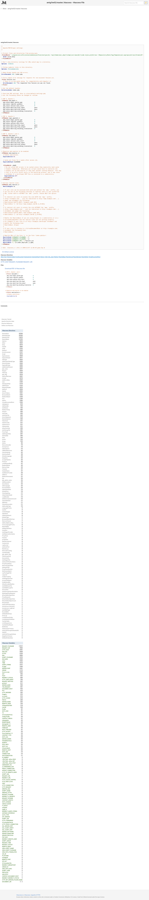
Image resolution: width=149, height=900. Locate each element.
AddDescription (12, 482)
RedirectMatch (12, 396)
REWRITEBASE (12, 722)
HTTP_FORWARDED (12, 820)
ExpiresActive (28, 257)
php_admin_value (12, 480)
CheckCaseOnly (12, 556)
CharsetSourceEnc (12, 504)
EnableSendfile (12, 582)
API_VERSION (12, 817)
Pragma (12, 694)
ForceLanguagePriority (12, 524)
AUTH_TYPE (12, 815)
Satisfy (12, 391)
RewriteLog (12, 549)
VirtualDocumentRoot (94, 257)
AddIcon (12, 474)
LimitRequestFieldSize (12, 619)
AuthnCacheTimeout (12, 628)
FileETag (12, 372)
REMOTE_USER (12, 726)
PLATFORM (12, 856)
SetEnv (12, 400)
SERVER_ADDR (12, 685)
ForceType (12, 432)
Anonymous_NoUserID (12, 606)
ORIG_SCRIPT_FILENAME (12, 850)
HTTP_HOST (5, 262)
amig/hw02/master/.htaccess (17, 8)
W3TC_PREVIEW (12, 729)
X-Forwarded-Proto (12, 715)
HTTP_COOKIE (12, 698)
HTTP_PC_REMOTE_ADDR (12, 772)
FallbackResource (12, 450)
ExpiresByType (12, 365)
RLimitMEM (12, 612)
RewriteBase (62, 257)
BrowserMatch (12, 395)
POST (12, 676)
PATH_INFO (12, 744)
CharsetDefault (12, 500)
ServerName (12, 484)
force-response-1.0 (12, 733)
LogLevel (12, 575)
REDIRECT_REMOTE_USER (12, 839)
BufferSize (12, 627)
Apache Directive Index (8, 321)
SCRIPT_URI (12, 818)
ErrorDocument (19, 257)
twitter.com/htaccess (7, 325)
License (11, 252)
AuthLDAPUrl (12, 547)
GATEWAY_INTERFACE (12, 813)
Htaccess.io (19, 895)
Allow (4, 8)
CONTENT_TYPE (12, 735)
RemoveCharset (12, 521)
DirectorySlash (12, 454)
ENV (12, 655)
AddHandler (12, 406)
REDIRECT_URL (12, 778)
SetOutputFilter (12, 384)
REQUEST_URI (27, 262)
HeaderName (12, 471)
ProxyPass (12, 536)
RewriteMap (12, 526)
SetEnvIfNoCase (12, 376)
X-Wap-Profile (12, 716)
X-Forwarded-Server (12, 822)
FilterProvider (12, 422)
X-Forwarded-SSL (12, 863)
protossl (12, 683)
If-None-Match (12, 748)
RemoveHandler (12, 445)
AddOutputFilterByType (12, 361)
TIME (12, 663)
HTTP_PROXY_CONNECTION (12, 824)
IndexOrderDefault (12, 495)
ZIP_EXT (12, 861)
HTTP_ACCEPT (12, 731)
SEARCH (12, 742)
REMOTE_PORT (12, 859)
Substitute (12, 513)
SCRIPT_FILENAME (12, 657)
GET (12, 674)
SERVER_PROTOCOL (12, 835)
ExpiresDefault (36, 257)
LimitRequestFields (12, 617)
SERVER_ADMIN (12, 739)
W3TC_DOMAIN (12, 802)
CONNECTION (12, 753)
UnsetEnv (12, 530)
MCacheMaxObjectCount (12, 601)
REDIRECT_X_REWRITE (12, 796)
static (12, 661)
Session (12, 411)
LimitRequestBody (12, 463)
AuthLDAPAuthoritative (12, 604)
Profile (12, 709)
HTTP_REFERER (12, 692)
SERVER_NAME (12, 702)
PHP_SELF (12, 837)
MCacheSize (12, 602)
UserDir (12, 510)
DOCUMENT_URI (11, 881)
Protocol (12, 461)
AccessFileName (12, 580)
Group (12, 441)
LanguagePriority (12, 508)
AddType (12, 359)
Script (12, 354)
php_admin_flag (12, 554)
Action (12, 439)
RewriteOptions (12, 419)
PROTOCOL (12, 872)
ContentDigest (12, 512)
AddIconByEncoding (12, 523)
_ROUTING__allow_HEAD (12, 759)
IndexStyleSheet (12, 489)
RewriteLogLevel (12, 541)
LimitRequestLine (12, 623)
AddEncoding (12, 380)
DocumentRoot (12, 487)
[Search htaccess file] (134, 3)
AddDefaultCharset (12, 367)
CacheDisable (12, 552)
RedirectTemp (12, 409)
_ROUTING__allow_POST (12, 763)
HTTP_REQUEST (12, 787)
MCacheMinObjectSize (12, 595)
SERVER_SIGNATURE (12, 833)
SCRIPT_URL (12, 774)
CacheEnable (12, 621)
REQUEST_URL (12, 776)
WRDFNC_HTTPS (12, 792)
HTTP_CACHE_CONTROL (12, 779)
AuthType (12, 413)
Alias (12, 437)
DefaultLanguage (12, 456)
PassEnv (12, 537)
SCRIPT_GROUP (12, 841)
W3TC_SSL (12, 737)
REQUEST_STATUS (12, 844)
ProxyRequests (12, 597)
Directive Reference (7, 323)
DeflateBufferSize (12, 614)
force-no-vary (12, 672)
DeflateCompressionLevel (12, 499)
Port (12, 398)
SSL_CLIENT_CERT (12, 830)
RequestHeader (12, 387)
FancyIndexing (12, 452)
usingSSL (12, 807)
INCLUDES (12, 659)
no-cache (12, 696)
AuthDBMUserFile (12, 586)
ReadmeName (12, 465)
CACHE (12, 707)
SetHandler (12, 435)
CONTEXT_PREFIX (12, 718)
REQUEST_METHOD (12, 681)
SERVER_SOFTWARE (12, 831)
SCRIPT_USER (12, 870)
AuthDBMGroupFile (12, 588)
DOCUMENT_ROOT (12, 689)
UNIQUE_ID (12, 867)
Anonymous (12, 447)
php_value (51, 257)
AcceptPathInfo (12, 460)
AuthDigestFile (12, 560)
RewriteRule (85, 257)
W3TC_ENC (12, 711)
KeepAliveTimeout (12, 636)
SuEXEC (12, 632)
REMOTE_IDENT (12, 846)
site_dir (12, 854)
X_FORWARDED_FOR (12, 766)
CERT (12, 783)
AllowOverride (12, 428)
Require (12, 371)
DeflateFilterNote (12, 528)
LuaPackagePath (12, 573)
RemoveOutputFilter (12, 565)
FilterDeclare (12, 426)
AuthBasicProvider (12, 473)
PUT (12, 690)
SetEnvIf (12, 389)
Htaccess (27, 895)
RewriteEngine (77, 257)
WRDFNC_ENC (12, 789)
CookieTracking (12, 576)
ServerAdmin (12, 558)
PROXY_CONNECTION (12, 768)
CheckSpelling (12, 493)
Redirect (56, 257)
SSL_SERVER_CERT (12, 826)
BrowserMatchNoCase (12, 519)
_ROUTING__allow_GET (12, 761)
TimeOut (12, 469)
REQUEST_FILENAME (16, 262)
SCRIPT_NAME (12, 791)
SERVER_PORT (12, 668)
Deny (5, 257)
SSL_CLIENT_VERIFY (12, 828)
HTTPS (12, 653)
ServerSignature (12, 417)
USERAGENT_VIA (12, 765)
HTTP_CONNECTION (12, 785)
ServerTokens (12, 393)
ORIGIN (12, 670)
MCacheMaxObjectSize (12, 599)
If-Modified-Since (12, 740)
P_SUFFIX (12, 805)
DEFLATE (12, 651)
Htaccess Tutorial (6, 319)
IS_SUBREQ (12, 757)
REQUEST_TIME (12, 843)
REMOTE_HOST (12, 750)
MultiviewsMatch (12, 571)
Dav (12, 478)
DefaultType (12, 517)
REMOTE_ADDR (12, 703)
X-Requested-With (12, 705)
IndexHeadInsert (12, 515)
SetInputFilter (12, 567)
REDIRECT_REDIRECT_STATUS (12, 878)
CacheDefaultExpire (12, 625)
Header (12, 346)
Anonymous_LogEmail (12, 608)
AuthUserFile (12, 415)
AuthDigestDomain (12, 578)
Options (42, 257)
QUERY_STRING (12, 664)
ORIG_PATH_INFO (12, 868)
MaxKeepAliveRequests (12, 593)
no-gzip (12, 666)
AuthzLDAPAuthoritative (12, 562)
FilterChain (12, 421)
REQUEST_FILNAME (12, 794)
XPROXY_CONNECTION (12, 770)
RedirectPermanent (12, 476)
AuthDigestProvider (12, 532)
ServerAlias (12, 589)
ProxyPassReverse (12, 569)
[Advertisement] (74, 24)
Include (12, 378)
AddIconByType (12, 506)
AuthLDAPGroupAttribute (12, 634)
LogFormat (12, 545)
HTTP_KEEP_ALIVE (12, 781)
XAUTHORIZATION (12, 755)
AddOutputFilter (12, 434)
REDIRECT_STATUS (12, 677)
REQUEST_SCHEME (12, 798)
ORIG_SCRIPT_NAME (12, 848)
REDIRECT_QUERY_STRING (12, 811)
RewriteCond (69, 257)
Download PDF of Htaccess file (15, 268)
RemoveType (12, 467)
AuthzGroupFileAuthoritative (12, 591)
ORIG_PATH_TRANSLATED (12, 852)
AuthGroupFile (12, 430)
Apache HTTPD (35, 895)
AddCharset (12, 385)
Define (12, 443)
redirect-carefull (12, 804)
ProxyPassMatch (12, 563)
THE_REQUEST (12, 687)
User (12, 382)
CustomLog (12, 543)
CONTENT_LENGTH (12, 800)
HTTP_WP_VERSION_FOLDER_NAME (12, 880)
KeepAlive (12, 458)
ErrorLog (12, 615)
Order (46, 257)
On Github (5, 252)
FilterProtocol (12, 424)
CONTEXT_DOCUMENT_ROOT (12, 876)
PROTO (12, 700)
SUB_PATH (12, 874)
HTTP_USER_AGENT (12, 679)
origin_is (12, 809)
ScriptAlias (12, 539)
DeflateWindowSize (12, 638)
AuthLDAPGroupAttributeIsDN (12, 630)
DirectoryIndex (11, 257)
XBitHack (12, 502)
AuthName (12, 408)
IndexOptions (12, 448)
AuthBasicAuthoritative (12, 534)
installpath (12, 857)
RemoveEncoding (12, 550)
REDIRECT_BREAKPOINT (12, 865)
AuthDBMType (12, 610)
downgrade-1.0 (12, 724)
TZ (12, 713)
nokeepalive (12, 720)
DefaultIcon (12, 491)
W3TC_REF (12, 752)
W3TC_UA (12, 746)
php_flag (12, 374)
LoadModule (12, 497)
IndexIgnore (12, 404)
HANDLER (12, 728)
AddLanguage (12, 486)
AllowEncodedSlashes (12, 584)
